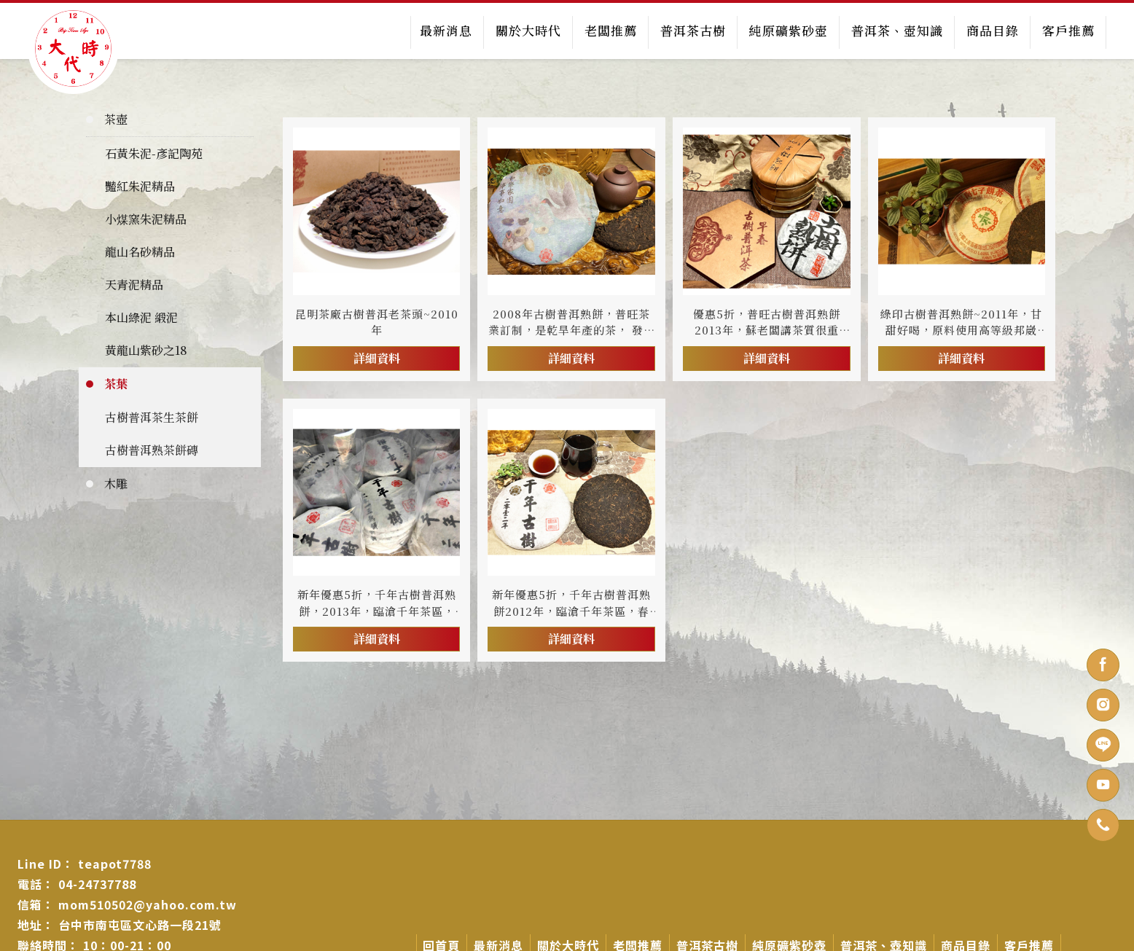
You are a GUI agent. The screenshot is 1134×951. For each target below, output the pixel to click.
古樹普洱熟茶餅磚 (151, 449)
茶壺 (116, 118)
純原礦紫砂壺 (787, 30)
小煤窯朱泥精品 (146, 218)
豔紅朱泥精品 (140, 185)
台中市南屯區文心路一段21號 (140, 924)
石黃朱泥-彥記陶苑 (154, 152)
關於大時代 (527, 30)
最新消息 (445, 30)
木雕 (116, 482)
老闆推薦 (610, 30)
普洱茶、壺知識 (896, 30)
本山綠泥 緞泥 (141, 316)
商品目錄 (992, 30)
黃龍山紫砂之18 (146, 349)
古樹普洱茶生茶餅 (151, 416)
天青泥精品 (134, 283)
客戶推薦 (1067, 30)
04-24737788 (97, 883)
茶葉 (116, 383)
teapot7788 (115, 863)
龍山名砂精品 (140, 251)
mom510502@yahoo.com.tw (147, 903)
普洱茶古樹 (692, 30)
